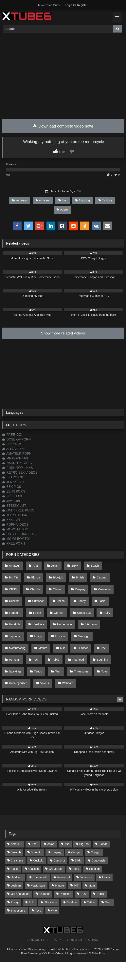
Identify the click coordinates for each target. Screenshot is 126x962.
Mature (42, 648)
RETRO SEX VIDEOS (20, 472)
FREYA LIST (13, 444)
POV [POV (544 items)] (84, 893)
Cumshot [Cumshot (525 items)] (59, 860)
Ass (62, 200)
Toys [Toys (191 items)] (38, 910)
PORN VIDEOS (15, 524)
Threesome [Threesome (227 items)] (18, 910)
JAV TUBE (11, 501)
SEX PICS (11, 486)
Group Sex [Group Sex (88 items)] (55, 868)
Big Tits (13, 577)
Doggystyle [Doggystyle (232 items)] (98, 860)
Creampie (104, 589)
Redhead (78, 659)
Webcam (67, 683)
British (80, 577)
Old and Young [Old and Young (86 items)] (20, 893)
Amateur (19, 200)
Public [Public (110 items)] (100, 893)
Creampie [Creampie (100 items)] (17, 860)
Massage (83, 636)
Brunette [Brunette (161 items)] (36, 852)
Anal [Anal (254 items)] (34, 844)
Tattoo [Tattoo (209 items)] (91, 902)
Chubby (35, 589)
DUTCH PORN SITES (20, 534)
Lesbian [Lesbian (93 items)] (16, 885)
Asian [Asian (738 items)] (50, 844)
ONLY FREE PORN (18, 510)
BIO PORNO (13, 477)
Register (82, 5)
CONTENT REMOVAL (83, 940)
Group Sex (84, 612)
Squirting (102, 659)
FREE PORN (13, 543)
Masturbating (17, 648)
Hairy (107, 612)
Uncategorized (18, 683)
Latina (38, 636)
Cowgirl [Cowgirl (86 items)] (95, 852)
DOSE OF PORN (16, 439)
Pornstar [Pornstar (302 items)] (65, 893)
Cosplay (80, 589)
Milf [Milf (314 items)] (76, 885)
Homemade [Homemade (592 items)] (39, 877)
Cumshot (38, 601)
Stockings (15, 671)
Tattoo (38, 671)
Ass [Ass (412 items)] (66, 844)
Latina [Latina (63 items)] (106, 877)
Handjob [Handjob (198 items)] (94, 868)
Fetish (37, 612)
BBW (74, 565)
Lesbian (60, 636)
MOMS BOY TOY (16, 538)
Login (68, 5)
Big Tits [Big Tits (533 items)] (84, 844)
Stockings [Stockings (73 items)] (50, 902)
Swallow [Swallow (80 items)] (72, 902)
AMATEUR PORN (16, 453)
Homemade (64, 624)
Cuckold (14, 601)
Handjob (14, 624)
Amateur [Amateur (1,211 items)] (16, 844)
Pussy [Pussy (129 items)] (14, 902)
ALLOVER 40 (13, 449)
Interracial (91, 624)
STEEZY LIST (14, 505)
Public (62, 209)
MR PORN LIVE (15, 458)
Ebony (82, 601)
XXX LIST (11, 520)
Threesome (81, 671)
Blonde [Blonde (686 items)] (103, 844)
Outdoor (105, 200)
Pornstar (14, 659)
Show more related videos (63, 333)
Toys (104, 671)
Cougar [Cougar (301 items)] (76, 852)
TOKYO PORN (14, 515)
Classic (57, 589)
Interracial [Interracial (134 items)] (63, 877)
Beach (95, 565)
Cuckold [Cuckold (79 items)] (38, 860)
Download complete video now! (63, 126)
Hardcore (38, 624)
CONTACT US (37, 940)
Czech (61, 601)
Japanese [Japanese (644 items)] (86, 877)
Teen (58, 671)
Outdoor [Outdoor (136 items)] (45, 893)
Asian (55, 565)
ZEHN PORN (13, 491)
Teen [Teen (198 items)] (108, 902)
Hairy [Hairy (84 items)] (75, 868)
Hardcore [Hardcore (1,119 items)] (16, 877)
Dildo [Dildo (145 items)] (78, 860)
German (59, 612)
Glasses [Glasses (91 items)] (33, 868)
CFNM (13, 589)
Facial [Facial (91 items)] (14, 868)
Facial (102, 601)
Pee (103, 648)
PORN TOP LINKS (17, 467)
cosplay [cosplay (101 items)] (56, 852)
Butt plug (82, 200)
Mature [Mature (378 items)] (59, 885)
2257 (57, 940)
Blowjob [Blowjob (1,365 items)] (16, 852)
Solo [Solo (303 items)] (31, 902)
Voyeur (44, 683)
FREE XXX (12, 434)
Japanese (15, 636)
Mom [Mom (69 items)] (91, 885)
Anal (35, 565)
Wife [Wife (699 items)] (54, 910)
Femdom (14, 612)
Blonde (35, 577)
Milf (62, 648)
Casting (101, 577)
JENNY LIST (13, 482)
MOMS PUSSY (15, 529)
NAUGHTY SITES (17, 463)
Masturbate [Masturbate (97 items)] (38, 885)
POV (36, 659)
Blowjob (58, 577)
